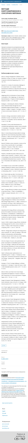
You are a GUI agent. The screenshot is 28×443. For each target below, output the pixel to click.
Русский (4, 413)
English (3, 411)
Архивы (8, 4)
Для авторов (5, 426)
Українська (4, 415)
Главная (3, 4)
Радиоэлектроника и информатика (12, 1)
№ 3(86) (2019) (15, 4)
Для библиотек (5, 428)
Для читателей (5, 424)
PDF (4, 345)
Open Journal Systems (7, 403)
